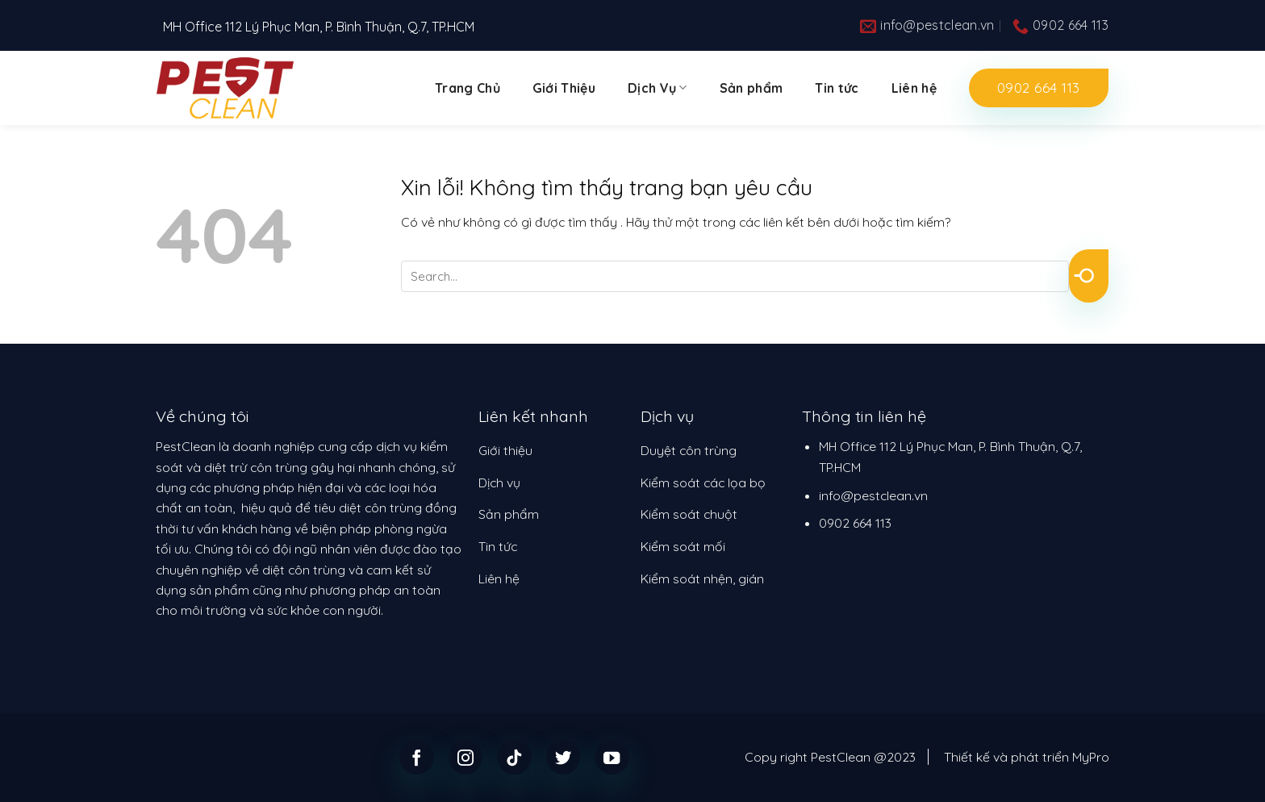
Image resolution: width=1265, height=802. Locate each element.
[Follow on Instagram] (466, 757)
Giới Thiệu (563, 88)
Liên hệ (914, 88)
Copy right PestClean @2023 (830, 757)
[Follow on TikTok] (514, 757)
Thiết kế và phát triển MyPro (1026, 757)
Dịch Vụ (657, 88)
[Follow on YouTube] (612, 757)
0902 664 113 (855, 523)
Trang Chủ (467, 88)
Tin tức (836, 88)
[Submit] (1088, 276)
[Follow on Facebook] (416, 757)
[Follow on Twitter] (563, 757)
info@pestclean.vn (873, 495)
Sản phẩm (751, 88)
